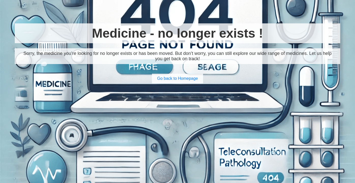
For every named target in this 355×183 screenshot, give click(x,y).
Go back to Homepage (177, 78)
